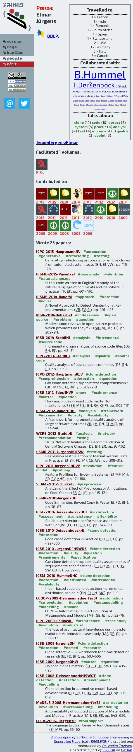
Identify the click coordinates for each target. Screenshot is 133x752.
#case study (88, 274)
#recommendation (54, 437)
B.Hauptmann (119, 91)
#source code (50, 342)
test (81, 131)
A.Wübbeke (111, 105)
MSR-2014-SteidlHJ (53, 337)
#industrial (73, 625)
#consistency (80, 516)
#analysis (81, 337)
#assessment (50, 516)
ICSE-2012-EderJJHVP (54, 392)
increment (101, 131)
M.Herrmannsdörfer (85, 91)
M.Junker (81, 100)
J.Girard (117, 105)
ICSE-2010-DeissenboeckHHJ (61, 512)
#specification (83, 557)
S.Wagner (110, 96)
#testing (101, 256)
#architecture (102, 512)
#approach (84, 296)
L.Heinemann (79, 95)
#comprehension (53, 378)
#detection (109, 296)
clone (79, 122)
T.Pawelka (117, 96)
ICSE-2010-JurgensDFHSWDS (61, 548)
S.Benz (90, 96)
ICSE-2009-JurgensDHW (57, 661)
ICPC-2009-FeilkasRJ (54, 620)
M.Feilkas (105, 91)
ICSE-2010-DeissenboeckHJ (60, 530)
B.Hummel (100, 74)
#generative (49, 256)
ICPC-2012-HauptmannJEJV (59, 374)
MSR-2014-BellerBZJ (54, 315)
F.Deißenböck (94, 85)
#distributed (75, 580)
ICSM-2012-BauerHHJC (56, 411)
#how (81, 392)
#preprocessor (90, 484)
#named (71, 606)
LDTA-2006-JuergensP (56, 721)
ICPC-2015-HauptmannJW (58, 251)
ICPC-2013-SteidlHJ (53, 356)
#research (92, 647)
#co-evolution (51, 602)
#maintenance (104, 392)
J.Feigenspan (118, 100)
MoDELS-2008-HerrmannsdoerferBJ (68, 702)
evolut (100, 135)
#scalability (98, 415)
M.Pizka (125, 96)
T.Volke (98, 100)
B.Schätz (76, 105)
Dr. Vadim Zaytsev (117, 745)
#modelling (48, 606)
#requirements (51, 557)
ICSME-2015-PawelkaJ (55, 274)
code (96, 122)
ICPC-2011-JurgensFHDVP (58, 465)
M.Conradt (75, 100)
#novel (44, 301)
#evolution (92, 465)
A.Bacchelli (89, 105)
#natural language (54, 278)
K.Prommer (104, 100)
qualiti (122, 131)
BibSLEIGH (99, 741)
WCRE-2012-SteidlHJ (54, 433)
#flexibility (107, 516)
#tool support (90, 721)
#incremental (107, 337)
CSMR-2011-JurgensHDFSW (60, 451)
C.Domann (97, 109)
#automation (94, 251)
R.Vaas (103, 96)
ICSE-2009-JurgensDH (55, 643)
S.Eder (87, 100)
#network (106, 433)
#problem (62, 319)
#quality (102, 356)
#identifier (114, 274)
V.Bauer (97, 96)
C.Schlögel (103, 105)
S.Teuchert (123, 105)
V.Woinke (92, 100)
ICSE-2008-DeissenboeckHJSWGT (66, 675)
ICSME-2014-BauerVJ (54, 296)
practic (100, 127)
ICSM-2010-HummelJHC (56, 575)
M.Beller (82, 105)
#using (82, 437)
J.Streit (103, 109)
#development (97, 680)
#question (85, 319)
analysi (119, 127)
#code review (87, 315)
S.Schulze (111, 100)
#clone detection (101, 374)
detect (114, 122)
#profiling (61, 470)
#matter (45, 397)
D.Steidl (121, 86)
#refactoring (77, 256)
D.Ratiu (125, 100)
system (81, 127)
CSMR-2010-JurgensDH (56, 498)
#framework (112, 411)
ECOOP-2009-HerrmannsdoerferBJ (66, 598)
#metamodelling (108, 602)
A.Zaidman (97, 105)
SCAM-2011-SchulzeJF (55, 484)
